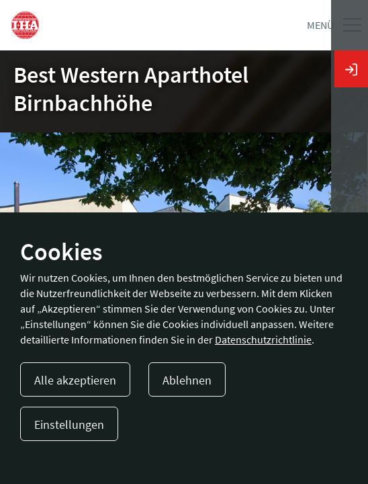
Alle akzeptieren (75, 380)
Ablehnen (187, 380)
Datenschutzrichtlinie (263, 339)
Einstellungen (69, 424)
